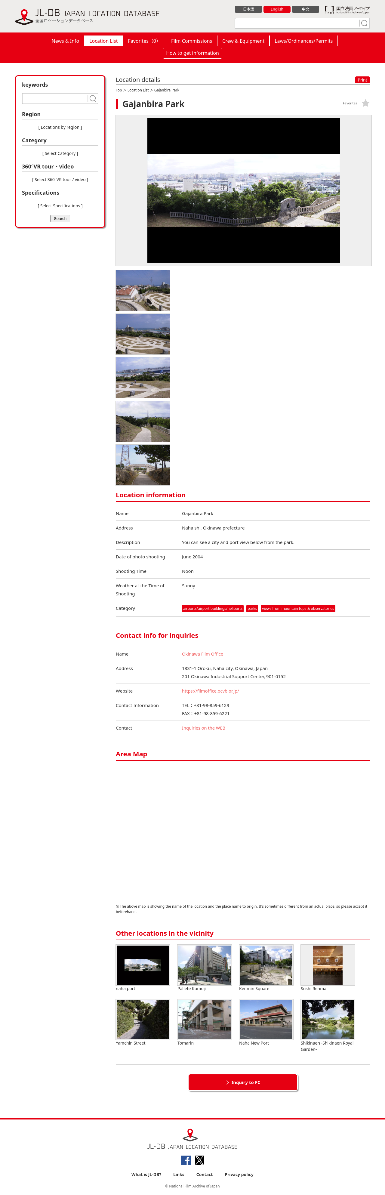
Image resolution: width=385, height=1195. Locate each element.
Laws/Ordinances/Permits (304, 41)
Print (362, 80)
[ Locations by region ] (60, 127)
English (277, 9)
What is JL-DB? (146, 1174)
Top (119, 90)
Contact (204, 1174)
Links (178, 1174)
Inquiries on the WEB (204, 728)
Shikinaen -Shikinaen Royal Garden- (328, 1025)
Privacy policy (239, 1174)
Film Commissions (191, 41)
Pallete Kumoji (204, 968)
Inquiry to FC (245, 1082)
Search (60, 218)
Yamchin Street (143, 1022)
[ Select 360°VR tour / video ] (60, 179)
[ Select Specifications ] (60, 205)
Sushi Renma (328, 968)
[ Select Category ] (60, 153)
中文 (306, 9)
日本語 (248, 9)
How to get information (192, 53)
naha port (143, 968)
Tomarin (204, 1022)
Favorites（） (144, 41)
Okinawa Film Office (203, 654)
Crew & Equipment (243, 41)
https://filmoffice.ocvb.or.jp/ (211, 691)
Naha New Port (266, 1022)
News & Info (65, 41)
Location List (103, 41)
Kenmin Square (266, 968)
